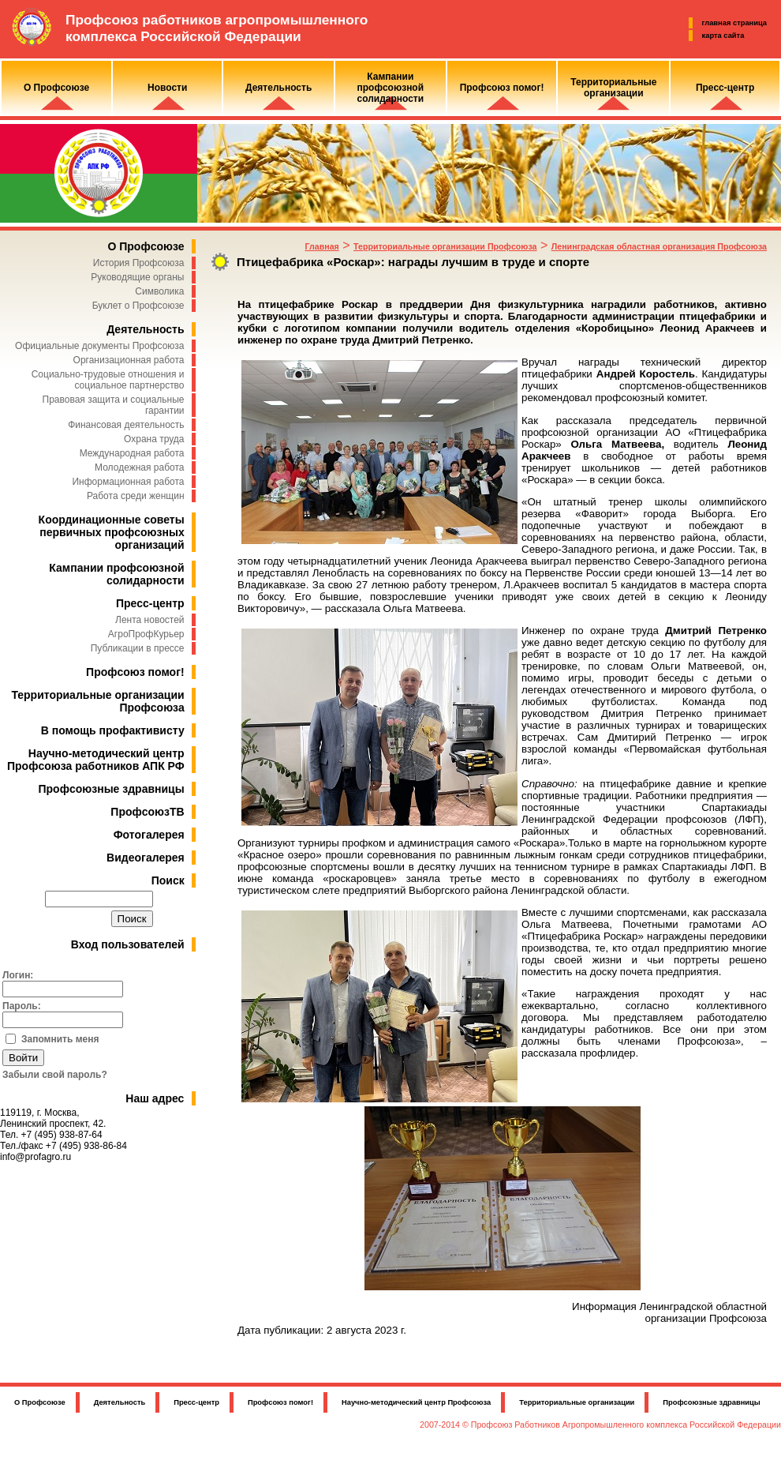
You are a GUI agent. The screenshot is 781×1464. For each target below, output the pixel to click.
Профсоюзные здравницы (112, 789)
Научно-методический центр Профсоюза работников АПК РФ (96, 759)
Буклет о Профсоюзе (138, 305)
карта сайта (723, 35)
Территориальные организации (576, 1402)
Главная (321, 246)
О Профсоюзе (145, 246)
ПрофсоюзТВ (147, 811)
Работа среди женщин (136, 495)
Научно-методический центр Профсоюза (416, 1402)
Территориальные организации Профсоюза (444, 246)
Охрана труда (154, 439)
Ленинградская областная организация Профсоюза (659, 246)
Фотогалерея (149, 834)
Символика (159, 291)
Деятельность (145, 329)
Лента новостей (150, 619)
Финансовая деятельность (126, 424)
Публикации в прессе (138, 648)
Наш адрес (154, 1098)
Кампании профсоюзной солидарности (116, 574)
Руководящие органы (137, 277)
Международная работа (132, 453)
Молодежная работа (139, 467)
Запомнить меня (60, 1039)
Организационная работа (129, 360)
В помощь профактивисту (113, 730)
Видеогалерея (145, 857)
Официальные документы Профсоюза (99, 345)
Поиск (168, 880)
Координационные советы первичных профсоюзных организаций (112, 532)
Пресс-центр (150, 603)
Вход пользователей (128, 944)
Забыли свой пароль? (54, 1074)
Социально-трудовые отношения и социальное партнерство (108, 380)
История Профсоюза (139, 262)
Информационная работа (128, 481)
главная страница (734, 23)
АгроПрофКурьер (146, 634)
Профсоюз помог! (135, 672)
